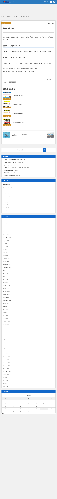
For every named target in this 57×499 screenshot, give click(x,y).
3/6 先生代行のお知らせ (17, 106)
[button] (51, 2)
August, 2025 (6, 240)
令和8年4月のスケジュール (9, 165)
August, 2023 (6, 303)
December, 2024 (6, 264)
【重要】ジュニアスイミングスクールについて (13, 167)
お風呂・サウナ (6, 205)
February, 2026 (6, 223)
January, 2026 (6, 226)
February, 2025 (6, 258)
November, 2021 (6, 365)
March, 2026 (5, 220)
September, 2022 (7, 336)
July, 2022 (5, 342)
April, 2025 (5, 252)
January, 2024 (6, 288)
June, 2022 (5, 345)
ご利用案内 (5, 202)
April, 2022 (5, 351)
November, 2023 (6, 294)
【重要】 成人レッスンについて (10, 162)
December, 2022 (6, 327)
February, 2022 (6, 356)
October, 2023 (6, 297)
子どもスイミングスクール (9, 187)
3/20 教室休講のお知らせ (17, 97)
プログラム (5, 190)
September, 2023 (7, 300)
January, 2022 (6, 359)
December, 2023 (6, 291)
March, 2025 (5, 255)
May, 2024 (5, 276)
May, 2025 (5, 249)
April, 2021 (5, 386)
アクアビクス (6, 211)
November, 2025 (6, 232)
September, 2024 (7, 267)
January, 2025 (6, 261)
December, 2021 (6, 362)
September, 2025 (7, 237)
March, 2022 (5, 354)
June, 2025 (5, 246)
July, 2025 (5, 243)
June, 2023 (5, 309)
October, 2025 (6, 234)
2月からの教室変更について (18, 123)
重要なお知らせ (6, 184)
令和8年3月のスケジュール (9, 172)
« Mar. (2, 413)
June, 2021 (5, 380)
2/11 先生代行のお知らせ (17, 114)
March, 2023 (5, 318)
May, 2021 (5, 383)
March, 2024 (5, 282)
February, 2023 (6, 321)
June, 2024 (5, 273)
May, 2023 (5, 312)
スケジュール (6, 199)
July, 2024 (5, 270)
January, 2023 (6, 324)
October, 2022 (6, 333)
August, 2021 (6, 374)
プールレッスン (6, 193)
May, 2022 (5, 348)
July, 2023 (5, 306)
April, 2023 (5, 315)
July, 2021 (5, 377)
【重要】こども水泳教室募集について (11, 159)
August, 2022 (6, 339)
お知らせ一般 (6, 208)
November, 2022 (6, 330)
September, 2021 (7, 371)
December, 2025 (6, 229)
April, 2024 (5, 279)
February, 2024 (6, 285)
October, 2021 (6, 368)
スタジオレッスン (6, 23)
